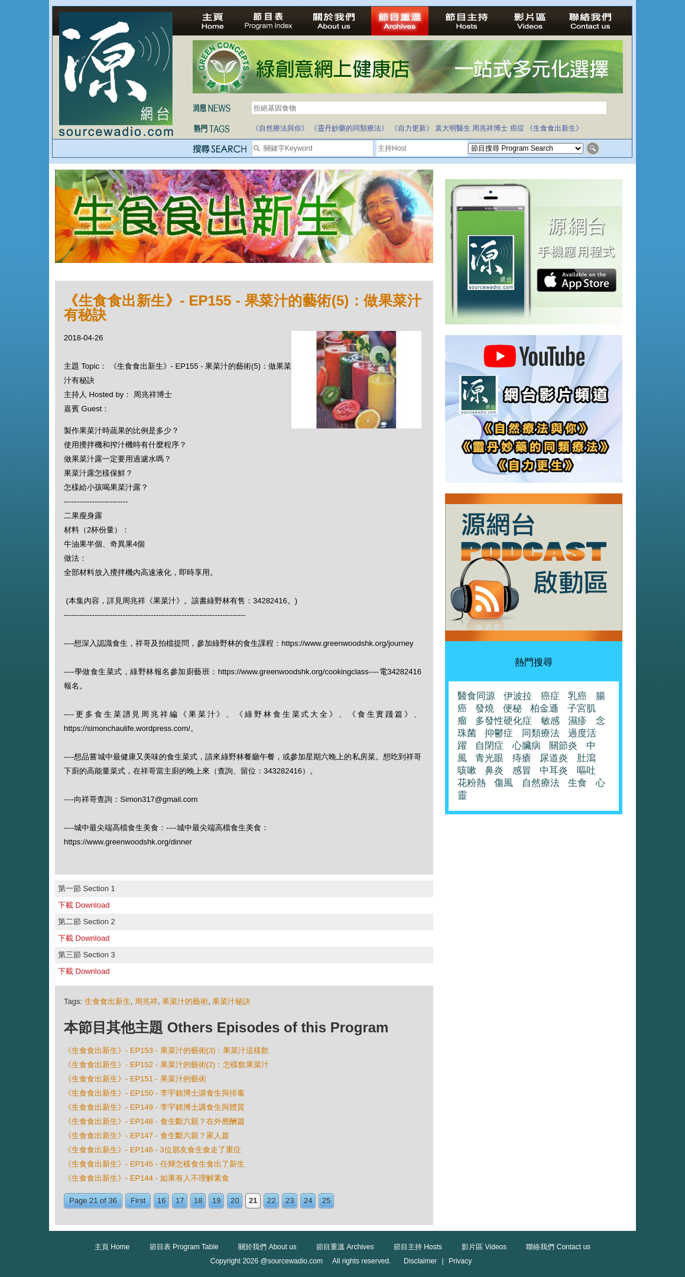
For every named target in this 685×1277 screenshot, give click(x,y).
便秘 (512, 708)
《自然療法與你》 (280, 128)
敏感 (550, 721)
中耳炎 (554, 770)
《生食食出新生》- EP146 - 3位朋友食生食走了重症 (152, 1149)
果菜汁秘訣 (231, 1001)
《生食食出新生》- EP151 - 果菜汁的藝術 (135, 1078)
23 (289, 1200)
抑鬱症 (499, 733)
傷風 (503, 783)
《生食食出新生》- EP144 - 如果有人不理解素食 (146, 1178)
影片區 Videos (484, 1247)
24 (308, 1200)
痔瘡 (521, 758)
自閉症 (489, 745)
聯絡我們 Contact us (558, 1247)
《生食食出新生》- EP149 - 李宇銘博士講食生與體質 (154, 1107)
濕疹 (577, 721)
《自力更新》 (412, 128)
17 (180, 1200)
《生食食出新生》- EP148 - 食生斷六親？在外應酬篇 (154, 1121)
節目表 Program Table (184, 1247)
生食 (577, 783)
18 (198, 1200)
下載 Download (83, 905)
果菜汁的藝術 (185, 1001)
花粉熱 (471, 783)
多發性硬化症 (503, 721)
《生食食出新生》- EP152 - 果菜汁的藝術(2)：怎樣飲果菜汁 (166, 1064)
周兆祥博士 (490, 128)
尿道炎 (554, 758)
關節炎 (563, 745)
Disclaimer (420, 1261)
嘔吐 (586, 770)
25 (326, 1200)
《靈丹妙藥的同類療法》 (349, 128)
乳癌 (577, 696)
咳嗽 (466, 770)
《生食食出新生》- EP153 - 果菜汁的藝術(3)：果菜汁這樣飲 (166, 1050)
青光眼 (489, 758)
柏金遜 (544, 708)
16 (161, 1200)
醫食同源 (476, 696)
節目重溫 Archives (345, 1247)
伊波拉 (518, 696)
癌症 (517, 128)
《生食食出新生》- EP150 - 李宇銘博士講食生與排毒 (154, 1092)
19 (216, 1200)
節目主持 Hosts (418, 1247)
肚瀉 (586, 758)
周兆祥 (146, 1001)
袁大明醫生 (452, 128)
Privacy (460, 1261)
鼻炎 (494, 770)
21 (253, 1200)
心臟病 (526, 745)
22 (271, 1200)
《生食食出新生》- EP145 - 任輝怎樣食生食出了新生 (154, 1163)
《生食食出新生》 (554, 128)
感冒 (521, 770)
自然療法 (541, 783)
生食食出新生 (108, 1001)
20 (235, 1200)
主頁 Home (112, 1247)
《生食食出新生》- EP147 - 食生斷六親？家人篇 (146, 1135)
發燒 (484, 708)
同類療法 (541, 733)
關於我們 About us (267, 1247)
